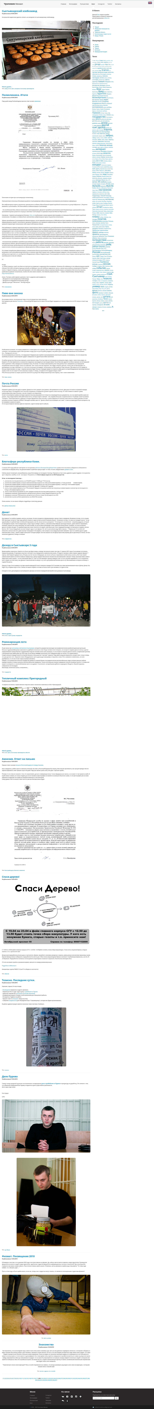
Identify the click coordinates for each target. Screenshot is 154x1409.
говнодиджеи (95, 115)
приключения (104, 230)
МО (99, 182)
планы (95, 216)
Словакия (99, 266)
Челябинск (100, 299)
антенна (109, 78)
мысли (109, 185)
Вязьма (94, 109)
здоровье (94, 143)
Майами (99, 176)
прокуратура (95, 236)
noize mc (94, 68)
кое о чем (99, 161)
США (109, 274)
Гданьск (94, 111)
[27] (61, 1378)
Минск (103, 180)
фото (95, 292)
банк (112, 81)
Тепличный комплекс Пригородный (24, 678)
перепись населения (108, 209)
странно (104, 272)
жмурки (100, 136)
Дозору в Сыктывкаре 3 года (19, 545)
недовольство (95, 194)
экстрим (107, 304)
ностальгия (109, 199)
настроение (105, 189)
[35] (81, 1378)
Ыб (110, 302)
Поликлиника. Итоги (15, 95)
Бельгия (108, 85)
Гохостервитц (109, 117)
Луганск (111, 172)
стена (100, 272)
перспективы (110, 211)
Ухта (103, 288)
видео (106, 99)
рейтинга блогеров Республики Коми (46, 468)
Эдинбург (94, 304)
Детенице (109, 119)
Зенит (93, 145)
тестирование (104, 281)
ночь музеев (98, 201)
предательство (107, 228)
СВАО (98, 258)
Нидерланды (96, 196)
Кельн (100, 159)
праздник (95, 228)
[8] (16, 1378)
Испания (109, 151)
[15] (32, 1378)
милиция (98, 180)
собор (94, 268)
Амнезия (105, 76)
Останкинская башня (104, 205)
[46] (53, 1380)
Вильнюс (95, 101)
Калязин (98, 157)
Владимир (105, 101)
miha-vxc (106, 18)
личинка (98, 172)
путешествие (99, 239)
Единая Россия (96, 132)
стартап (97, 272)
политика (105, 221)
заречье (111, 139)
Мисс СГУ (108, 180)
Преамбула (100, 228)
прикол (95, 232)
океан (101, 203)
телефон (95, 281)
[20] (44, 1378)
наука (94, 192)
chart (98, 62)
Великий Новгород (103, 95)
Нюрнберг (109, 201)
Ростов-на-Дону (95, 254)
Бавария (101, 81)
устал (110, 287)
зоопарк (94, 147)
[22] (49, 1378)
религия (107, 247)
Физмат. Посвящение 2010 (18, 1256)
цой (112, 297)
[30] (69, 1378)
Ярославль (95, 309)
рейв (108, 244)
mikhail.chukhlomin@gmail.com (103, 1407)
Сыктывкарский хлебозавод (19, 11)
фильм (94, 290)
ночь (93, 201)
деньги (98, 119)
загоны (102, 137)
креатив (106, 167)
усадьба (106, 286)
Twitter (110, 4)
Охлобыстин (106, 207)
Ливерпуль (101, 170)
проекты (95, 234)
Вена (107, 97)
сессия (106, 263)
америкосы (99, 76)
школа (110, 301)
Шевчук (102, 301)
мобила (104, 182)
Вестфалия (95, 100)
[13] (27, 1378)
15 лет (93, 60)
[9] (18, 1378)
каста (93, 159)
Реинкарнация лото (14, 641)
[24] (54, 1378)
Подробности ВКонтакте (9, 966)
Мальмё (104, 176)
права (96, 226)
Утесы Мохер (95, 288)
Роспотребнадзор (106, 250)
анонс (105, 78)
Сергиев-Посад (95, 262)
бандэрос (108, 81)
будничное (101, 93)
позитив (102, 218)
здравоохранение (101, 143)
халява (99, 294)
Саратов (94, 258)
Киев (103, 159)
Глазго (105, 113)
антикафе (95, 80)
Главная (63, 4)
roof (107, 68)
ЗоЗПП (97, 145)
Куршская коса (103, 168)
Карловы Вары (109, 157)
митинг (94, 182)
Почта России (10, 383)
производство (104, 234)
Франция (111, 293)
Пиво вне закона (12, 293)
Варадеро (109, 94)
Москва (108, 184)
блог (98, 14)
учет (105, 288)
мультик (103, 186)
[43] (46, 1380)
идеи (99, 147)
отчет (99, 206)
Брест (105, 91)
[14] (29, 1378)
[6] (12, 1378)
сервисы (108, 260)
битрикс (94, 89)
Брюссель (109, 91)
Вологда (97, 105)
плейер (101, 217)
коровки (109, 165)
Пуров (99, 238)
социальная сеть (100, 270)
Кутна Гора (110, 168)
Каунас (97, 159)
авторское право (102, 72)
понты (93, 223)
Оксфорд (105, 203)
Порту (106, 223)
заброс (109, 135)
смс (111, 266)
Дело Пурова (10, 1076)
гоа (109, 113)
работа (99, 242)
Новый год (94, 199)
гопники (108, 115)
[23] (52, 1378)
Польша (110, 221)
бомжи (103, 89)
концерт (96, 164)
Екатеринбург (106, 132)
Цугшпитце (94, 299)
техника (110, 281)
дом (95, 125)
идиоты (102, 147)
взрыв (101, 100)
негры (107, 192)
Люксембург (109, 174)
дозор (104, 122)
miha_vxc (32, 215)
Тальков (94, 279)
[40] (39, 1380)
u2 (109, 70)
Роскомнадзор (96, 250)
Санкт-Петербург (108, 256)
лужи (93, 174)
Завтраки (48, 1400)
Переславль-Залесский (97, 211)
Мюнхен (98, 188)
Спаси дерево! (10, 876)
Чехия (105, 299)
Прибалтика (95, 230)
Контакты (118, 4)
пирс (111, 213)
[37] (86, 1378)
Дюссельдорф (100, 130)
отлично (94, 207)
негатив (104, 192)
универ (96, 286)
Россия (96, 252)
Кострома (94, 167)
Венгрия (111, 97)
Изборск (106, 147)
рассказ (111, 242)
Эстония (104, 307)
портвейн (103, 223)
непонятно (101, 194)
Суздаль (94, 274)
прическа (106, 232)
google (102, 64)
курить (98, 169)
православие (102, 226)
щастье (106, 303)
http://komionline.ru (8, 273)
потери (110, 225)
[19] (41, 1378)
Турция (97, 27)
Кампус (103, 157)
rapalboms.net (101, 68)
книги (93, 161)
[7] (14, 1378)
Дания (93, 119)
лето (97, 170)
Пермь (105, 211)
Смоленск (107, 266)
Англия (102, 78)
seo (110, 68)
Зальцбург (94, 139)
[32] (74, 1378)
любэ (101, 174)
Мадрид (94, 176)
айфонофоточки (96, 74)
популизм (98, 223)
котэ (98, 167)
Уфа (100, 288)
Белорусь (102, 85)
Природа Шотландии (101, 52)
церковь (98, 297)
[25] (56, 1378)
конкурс (104, 162)
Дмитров (107, 121)
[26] (59, 1378)
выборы (109, 107)
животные (102, 133)
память (111, 207)
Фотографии (73, 4)
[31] (71, 1378)
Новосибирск (106, 197)
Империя (111, 147)
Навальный (109, 188)
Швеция (98, 301)
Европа (108, 129)
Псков (96, 44)
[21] (47, 1378)
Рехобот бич (99, 248)
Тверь (98, 279)
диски (99, 121)
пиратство (102, 213)
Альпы (94, 76)
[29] (66, 1378)
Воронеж (105, 105)
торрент (101, 282)
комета (109, 161)
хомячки (103, 294)
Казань (93, 155)
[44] (49, 1380)
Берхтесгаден (95, 87)
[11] (22, 1378)
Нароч (96, 190)
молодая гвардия (96, 184)
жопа (104, 136)
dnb (102, 62)
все (103, 310)
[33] (76, 1378)
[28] (64, 1378)
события (101, 268)
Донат (6, 512)
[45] (51, 1380)
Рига (105, 248)
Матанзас (100, 178)
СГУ (104, 260)
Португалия (95, 225)
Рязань (94, 256)
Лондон (107, 172)
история (94, 153)
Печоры (94, 213)
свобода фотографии (97, 260)
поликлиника (97, 221)
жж (98, 133)
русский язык (104, 254)
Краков (102, 167)
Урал (102, 287)
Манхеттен (108, 176)
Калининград (99, 155)
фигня (108, 288)
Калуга (104, 155)
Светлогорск (103, 258)
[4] (9, 1378)
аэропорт (95, 81)
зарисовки (94, 141)
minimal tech (108, 66)
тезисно (107, 278)
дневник (94, 123)
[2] (5, 1378)
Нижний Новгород (105, 196)
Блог (93, 4)
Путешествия (84, 4)
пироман (107, 213)
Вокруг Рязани (99, 36)
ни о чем (107, 194)
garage (97, 64)
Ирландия (104, 151)
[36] (83, 1378)
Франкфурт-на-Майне (103, 293)
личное (102, 172)
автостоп (110, 72)
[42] (44, 1380)
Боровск (107, 89)
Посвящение (6, 990)
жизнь (107, 133)
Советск (108, 268)
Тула (110, 282)
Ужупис (105, 284)
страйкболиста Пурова (31, 991)
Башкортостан (95, 83)
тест (99, 281)
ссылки (111, 270)
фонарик (105, 290)
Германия (96, 113)
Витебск (100, 101)
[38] (88, 1378)
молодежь (103, 184)
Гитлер (102, 113)
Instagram (101, 4)
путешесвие (104, 238)
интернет (101, 149)
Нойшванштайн (101, 199)
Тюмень (94, 284)
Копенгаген (104, 165)
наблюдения (104, 188)
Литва (94, 172)
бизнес (100, 87)
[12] (25, 1378)
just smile (98, 66)
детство (94, 121)
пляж (110, 217)
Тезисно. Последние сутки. (18, 980)
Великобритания (99, 97)
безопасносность (103, 83)
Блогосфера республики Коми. (21, 461)
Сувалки (109, 272)
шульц (101, 302)
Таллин (109, 276)
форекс (109, 290)
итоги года (100, 153)
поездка (94, 219)
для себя (103, 121)
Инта (93, 149)
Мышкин (94, 188)
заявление (37, 101)
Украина (110, 284)
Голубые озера (102, 115)
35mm (97, 60)
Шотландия (95, 303)
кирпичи (110, 159)
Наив (93, 190)
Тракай (106, 282)
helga (106, 64)
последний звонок (104, 225)
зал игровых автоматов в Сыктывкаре (23, 648)
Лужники (97, 174)
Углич (97, 284)
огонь (94, 203)
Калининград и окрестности (103, 34)
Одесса (98, 203)
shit (93, 70)
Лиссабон (108, 170)
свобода (108, 258)
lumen (102, 66)
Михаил (13, 3)
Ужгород (101, 284)
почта (93, 226)
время (104, 107)
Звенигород (107, 141)
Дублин (107, 127)
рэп (109, 254)
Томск (97, 282)
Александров (103, 74)
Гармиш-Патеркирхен (105, 109)
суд (112, 272)
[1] (4, 1378)
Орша (97, 205)
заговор (98, 137)
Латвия (94, 170)
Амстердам (95, 78)
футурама (94, 294)
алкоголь (109, 74)
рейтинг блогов (98, 246)
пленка (106, 217)
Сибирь (94, 266)
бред (101, 91)
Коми (93, 163)
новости (112, 197)
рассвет (106, 242)
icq (109, 64)
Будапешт (94, 94)
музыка (96, 185)
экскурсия (100, 305)
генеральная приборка (101, 111)
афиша (107, 80)
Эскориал (99, 307)
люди (104, 174)
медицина (105, 178)
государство (98, 116)
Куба (93, 169)
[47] (56, 1380)
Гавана (97, 46)
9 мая (101, 60)
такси (106, 276)
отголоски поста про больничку (26, 993)
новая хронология (97, 197)
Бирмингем (108, 87)
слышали (20, 301)
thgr (100, 70)
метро (93, 180)
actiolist (108, 60)
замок (103, 139)
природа (101, 232)
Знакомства (46, 1344)
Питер (94, 215)
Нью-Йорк (104, 201)
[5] (11, 1378)
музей (112, 184)
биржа (104, 87)
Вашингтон (95, 96)
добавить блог (69, 469)
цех (101, 297)
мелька (109, 178)
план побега (103, 215)
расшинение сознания (98, 245)
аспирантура (101, 79)
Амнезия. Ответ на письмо (18, 758)
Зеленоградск (109, 143)
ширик (106, 301)
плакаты (98, 215)
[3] (7, 1378)
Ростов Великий (105, 252)
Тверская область (100, 32)
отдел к (111, 205)
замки (99, 139)
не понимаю (99, 192)
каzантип (106, 153)
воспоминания (97, 107)
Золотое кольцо (105, 145)
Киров (106, 159)
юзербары (109, 307)
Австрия (94, 72)
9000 (104, 60)
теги (102, 279)
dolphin (106, 62)
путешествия (110, 240)
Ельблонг (94, 133)
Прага (107, 227)
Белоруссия (95, 85)
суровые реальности (101, 274)
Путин (93, 242)
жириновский (95, 136)
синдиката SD (13, 1000)
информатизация (96, 151)
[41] (41, 1380)
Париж (93, 209)
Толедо (94, 282)
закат (105, 138)
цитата (106, 296)
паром (97, 209)
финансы (100, 290)
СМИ (103, 266)
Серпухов (100, 264)
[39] (36, 1380)
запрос (106, 139)
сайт (97, 256)
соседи (93, 270)
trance (105, 70)
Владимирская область (99, 103)
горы (112, 115)
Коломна (97, 50)
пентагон (101, 209)
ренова (94, 248)
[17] (37, 1378)
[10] (20, 1378)
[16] (34, 1378)
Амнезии (15, 999)
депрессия (103, 119)
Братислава (95, 91)
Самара (102, 256)
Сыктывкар (98, 276)
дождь (99, 123)
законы (110, 138)
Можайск (109, 182)
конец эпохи (98, 162)
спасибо (106, 270)
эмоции (94, 307)
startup (96, 70)
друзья (101, 127)
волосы (101, 105)
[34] (79, 1378)
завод (94, 138)
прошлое (101, 236)
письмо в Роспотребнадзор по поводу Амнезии (29, 765)
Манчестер (94, 178)
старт (93, 272)
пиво (97, 213)
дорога (99, 125)
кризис (110, 167)
